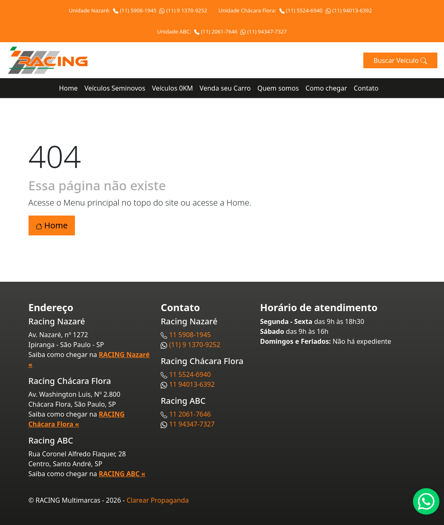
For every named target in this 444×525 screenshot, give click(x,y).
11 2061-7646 (190, 414)
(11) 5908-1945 (135, 10)
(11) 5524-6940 (301, 10)
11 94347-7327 (192, 424)
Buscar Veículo (400, 60)
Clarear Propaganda (158, 500)
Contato (366, 88)
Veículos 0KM (172, 88)
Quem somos (278, 88)
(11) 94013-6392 (349, 10)
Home (68, 88)
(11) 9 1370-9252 (183, 10)
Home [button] (52, 225)
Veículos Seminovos (114, 88)
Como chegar (326, 88)
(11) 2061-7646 (216, 31)
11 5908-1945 (190, 334)
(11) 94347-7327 (263, 31)
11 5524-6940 (190, 374)
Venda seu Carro (225, 88)
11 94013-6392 (192, 384)
